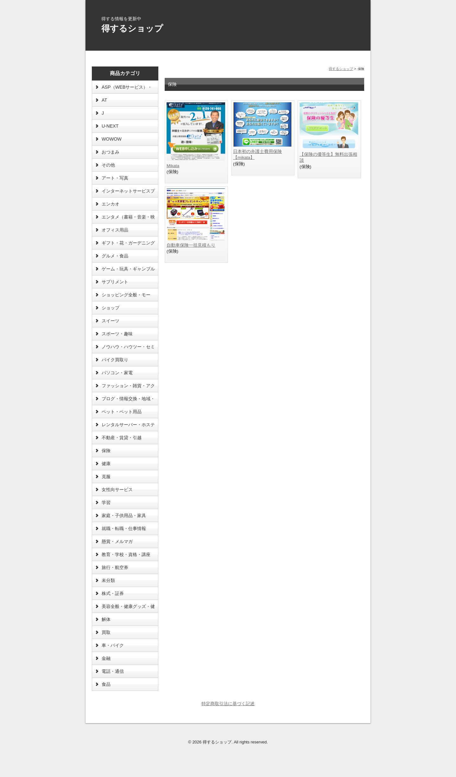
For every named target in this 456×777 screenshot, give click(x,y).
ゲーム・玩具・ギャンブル (128, 268)
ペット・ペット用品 (122, 411)
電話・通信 (113, 671)
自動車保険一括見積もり (191, 245)
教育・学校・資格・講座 (126, 554)
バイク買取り (115, 359)
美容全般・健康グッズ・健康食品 (128, 608)
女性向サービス (117, 489)
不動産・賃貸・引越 (122, 437)
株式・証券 (113, 593)
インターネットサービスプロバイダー (128, 192)
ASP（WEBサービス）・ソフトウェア (127, 89)
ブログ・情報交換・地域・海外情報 (128, 400)
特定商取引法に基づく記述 (228, 703)
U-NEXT (110, 126)
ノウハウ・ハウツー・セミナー (128, 348)
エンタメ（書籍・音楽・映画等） (128, 218)
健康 (106, 463)
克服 (106, 476)
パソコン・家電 (117, 372)
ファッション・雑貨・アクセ (128, 387)
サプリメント (115, 281)
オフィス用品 (115, 229)
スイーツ (110, 320)
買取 (106, 632)
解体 (106, 619)
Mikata (173, 165)
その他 (108, 164)
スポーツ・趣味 (117, 333)
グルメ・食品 (115, 255)
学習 (106, 502)
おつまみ (110, 152)
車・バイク (113, 645)
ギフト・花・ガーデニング (128, 242)
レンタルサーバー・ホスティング (128, 426)
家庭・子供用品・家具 (124, 515)
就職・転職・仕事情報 (124, 528)
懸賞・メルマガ (117, 541)
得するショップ (132, 28)
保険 (106, 450)
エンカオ (110, 203)
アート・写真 (115, 177)
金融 (106, 658)
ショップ (110, 307)
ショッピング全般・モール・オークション (126, 296)
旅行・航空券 (115, 567)
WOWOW (112, 139)
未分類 (108, 580)
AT (104, 100)
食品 (106, 684)
